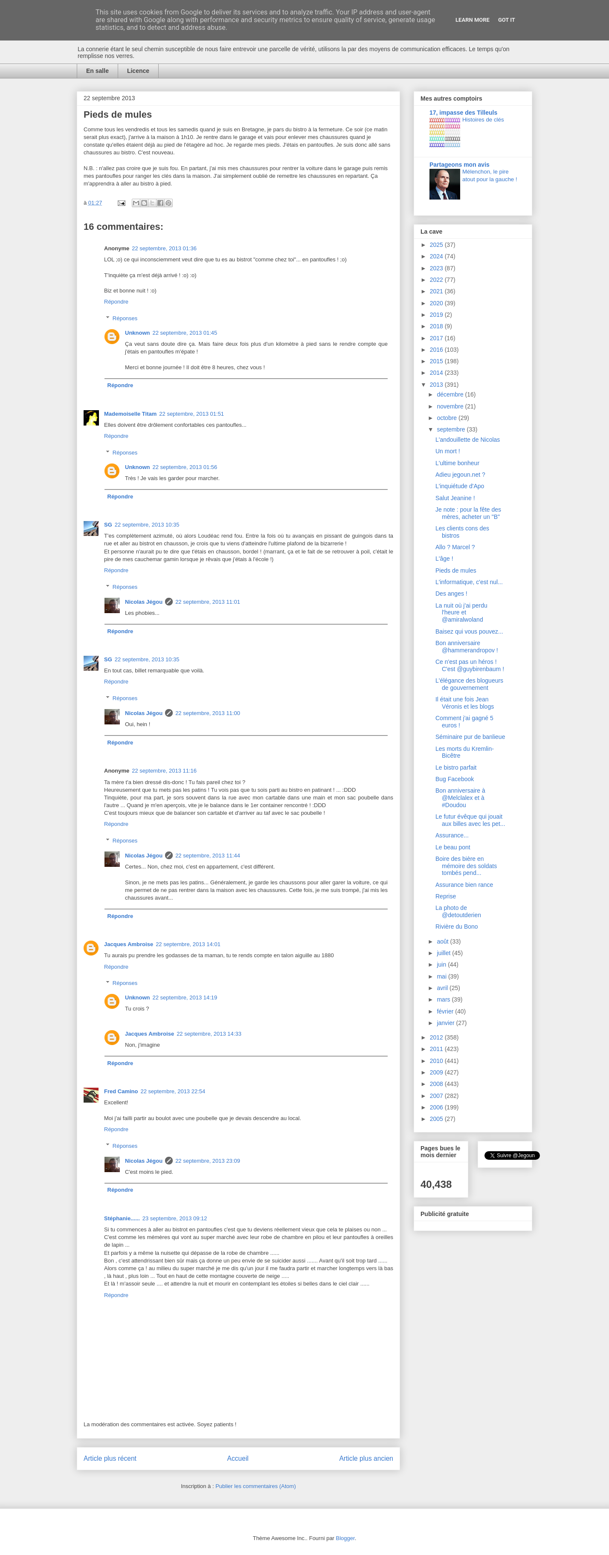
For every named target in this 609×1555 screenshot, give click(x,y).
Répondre (116, 301)
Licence (138, 70)
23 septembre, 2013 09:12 (174, 1218)
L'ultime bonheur (457, 463)
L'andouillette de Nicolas (467, 439)
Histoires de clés (483, 119)
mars (444, 999)
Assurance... (452, 835)
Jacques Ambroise (128, 944)
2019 (437, 314)
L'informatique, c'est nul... (469, 582)
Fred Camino (121, 1091)
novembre (451, 406)
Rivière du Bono (456, 926)
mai (442, 976)
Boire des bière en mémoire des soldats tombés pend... (466, 866)
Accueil (238, 1458)
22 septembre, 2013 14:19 (185, 997)
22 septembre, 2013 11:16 (164, 770)
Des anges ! (451, 593)
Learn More (472, 20)
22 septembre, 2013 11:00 (207, 713)
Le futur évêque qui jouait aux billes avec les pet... (470, 820)
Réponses (125, 318)
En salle (97, 70)
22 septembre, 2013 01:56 (185, 467)
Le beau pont (452, 847)
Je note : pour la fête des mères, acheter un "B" (468, 513)
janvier (446, 1022)
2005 (437, 1118)
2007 (437, 1095)
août (443, 941)
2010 (437, 1060)
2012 (437, 1037)
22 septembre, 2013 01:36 (164, 248)
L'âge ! (444, 558)
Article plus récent (110, 1458)
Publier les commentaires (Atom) (255, 1486)
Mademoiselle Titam (130, 414)
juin (442, 964)
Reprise (445, 896)
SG (108, 524)
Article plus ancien (366, 1458)
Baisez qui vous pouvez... (469, 631)
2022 (437, 279)
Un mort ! (447, 451)
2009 (437, 1072)
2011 (437, 1048)
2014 (437, 372)
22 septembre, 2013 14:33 (209, 1034)
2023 (437, 268)
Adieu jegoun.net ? (460, 474)
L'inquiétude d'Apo (459, 486)
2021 (437, 291)
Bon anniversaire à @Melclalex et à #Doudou (460, 797)
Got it (506, 20)
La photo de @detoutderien (458, 911)
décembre (451, 394)
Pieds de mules (455, 570)
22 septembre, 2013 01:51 (191, 414)
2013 (437, 384)
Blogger (345, 1538)
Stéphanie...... (122, 1218)
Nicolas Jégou (143, 602)
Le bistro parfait (456, 767)
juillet (444, 953)
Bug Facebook (454, 779)
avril (443, 988)
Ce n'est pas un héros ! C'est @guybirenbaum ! (469, 665)
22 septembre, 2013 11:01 (207, 602)
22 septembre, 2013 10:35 (147, 524)
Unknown (137, 333)
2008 (437, 1083)
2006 (437, 1107)
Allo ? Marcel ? (455, 547)
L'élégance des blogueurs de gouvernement (469, 684)
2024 (437, 256)
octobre (447, 417)
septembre (452, 429)
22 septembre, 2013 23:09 (207, 1161)
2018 (437, 326)
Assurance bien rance (464, 884)
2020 (437, 303)
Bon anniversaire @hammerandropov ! (466, 647)
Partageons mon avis (459, 164)
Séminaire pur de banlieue (470, 736)
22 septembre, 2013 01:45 (185, 333)
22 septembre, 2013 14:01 (188, 944)
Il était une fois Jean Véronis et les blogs (464, 703)
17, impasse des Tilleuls (463, 112)
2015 (437, 361)
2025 (437, 244)
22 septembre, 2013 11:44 (207, 855)
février (446, 1011)
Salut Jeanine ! (455, 498)
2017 (437, 338)
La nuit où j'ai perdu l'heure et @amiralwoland (461, 612)
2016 (437, 349)
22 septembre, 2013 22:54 (172, 1091)
